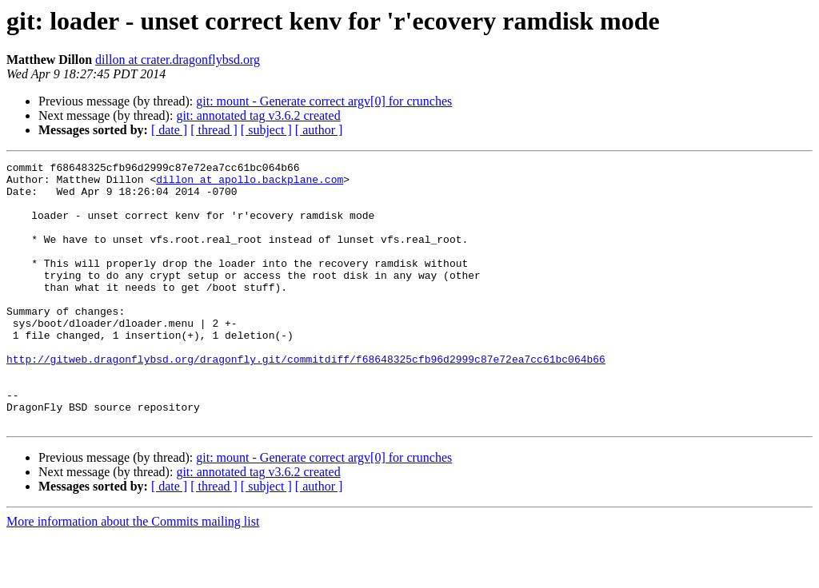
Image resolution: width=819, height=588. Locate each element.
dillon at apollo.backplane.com (249, 184)
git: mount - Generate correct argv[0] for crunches (324, 101)
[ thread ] (214, 130)
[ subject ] (266, 130)
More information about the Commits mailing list (132, 574)
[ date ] (169, 130)
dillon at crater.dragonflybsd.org (177, 59)
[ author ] (319, 130)
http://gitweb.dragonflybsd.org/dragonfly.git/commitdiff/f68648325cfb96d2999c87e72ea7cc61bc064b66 (305, 399)
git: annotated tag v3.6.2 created (258, 115)
